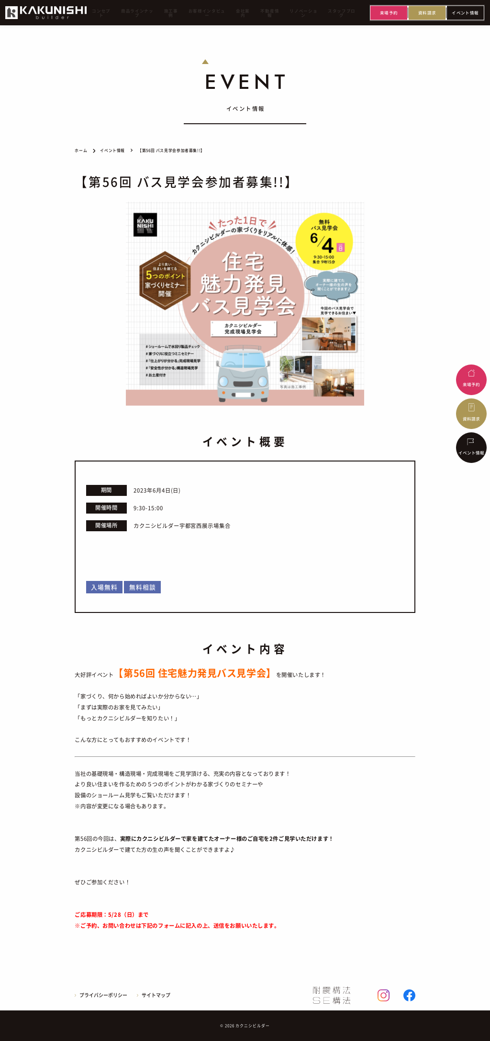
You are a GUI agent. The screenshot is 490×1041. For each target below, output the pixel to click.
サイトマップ (156, 995)
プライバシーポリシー (103, 995)
